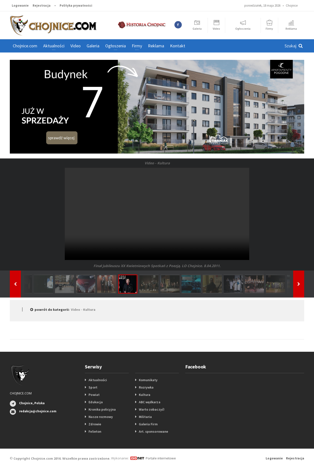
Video (75, 46)
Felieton (95, 431)
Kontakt (177, 46)
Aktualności (98, 380)
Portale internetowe (160, 458)
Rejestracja (42, 5)
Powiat (94, 394)
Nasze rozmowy (101, 417)
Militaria (145, 417)
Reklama (156, 46)
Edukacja (96, 402)
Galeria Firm (148, 424)
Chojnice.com (25, 46)
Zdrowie (95, 424)
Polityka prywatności (76, 5)
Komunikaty (148, 380)
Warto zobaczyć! (151, 409)
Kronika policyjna (102, 409)
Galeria (93, 46)
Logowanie (20, 5)
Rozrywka (146, 387)
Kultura (144, 394)
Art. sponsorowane (153, 431)
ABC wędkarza (149, 402)
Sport (93, 387)
